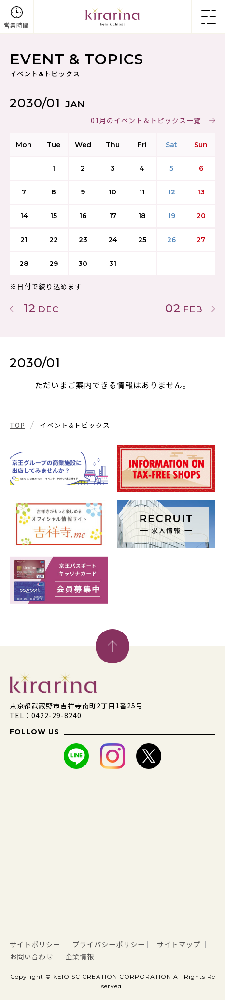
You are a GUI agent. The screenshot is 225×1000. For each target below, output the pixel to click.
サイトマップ (34, 955)
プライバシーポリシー (120, 944)
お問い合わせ (95, 955)
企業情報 (148, 955)
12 (41, 308)
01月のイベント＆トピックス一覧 (146, 120)
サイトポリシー (38, 944)
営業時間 (16, 25)
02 (184, 308)
